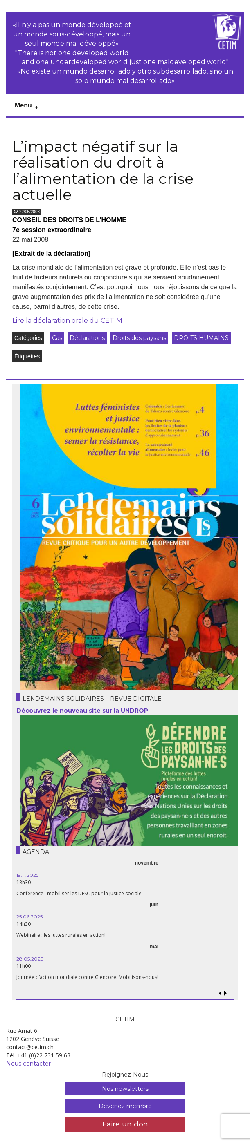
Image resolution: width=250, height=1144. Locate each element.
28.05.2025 (29, 959)
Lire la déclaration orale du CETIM (67, 320)
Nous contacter (28, 1063)
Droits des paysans (139, 338)
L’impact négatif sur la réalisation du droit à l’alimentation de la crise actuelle (103, 170)
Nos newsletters (125, 1089)
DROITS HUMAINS (201, 338)
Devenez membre (125, 1106)
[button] (225, 993)
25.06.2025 (29, 917)
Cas (57, 338)
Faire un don (125, 1123)
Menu (23, 105)
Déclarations (87, 338)
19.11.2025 (27, 875)
